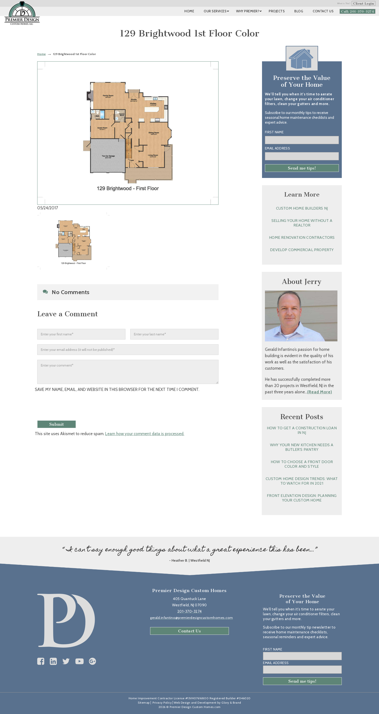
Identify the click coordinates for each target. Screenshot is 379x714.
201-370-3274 (189, 611)
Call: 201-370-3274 (357, 11)
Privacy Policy (162, 702)
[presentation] (75, 406)
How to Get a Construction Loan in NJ (302, 430)
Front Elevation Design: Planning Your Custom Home (301, 497)
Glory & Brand (231, 702)
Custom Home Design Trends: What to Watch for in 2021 (302, 481)
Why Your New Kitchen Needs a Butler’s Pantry (302, 447)
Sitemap (144, 702)
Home (41, 54)
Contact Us (189, 631)
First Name (274, 132)
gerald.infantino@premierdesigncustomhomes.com (191, 617)
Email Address (277, 148)
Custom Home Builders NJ (302, 208)
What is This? (344, 3)
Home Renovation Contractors (302, 237)
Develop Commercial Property (302, 249)
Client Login (363, 3)
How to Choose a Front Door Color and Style (302, 464)
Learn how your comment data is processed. (144, 433)
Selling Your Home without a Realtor (301, 222)
